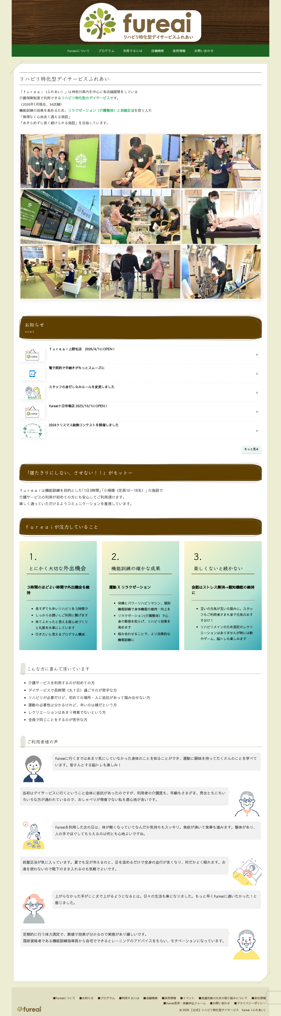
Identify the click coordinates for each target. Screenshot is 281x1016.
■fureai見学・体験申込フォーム (184, 1003)
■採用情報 (168, 998)
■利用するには (128, 998)
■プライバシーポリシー (249, 1003)
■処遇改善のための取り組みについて (222, 998)
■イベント (186, 998)
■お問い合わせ (219, 1003)
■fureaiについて (62, 998)
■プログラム (104, 998)
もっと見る (251, 449)
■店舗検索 (149, 998)
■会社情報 (258, 998)
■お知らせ (85, 998)
